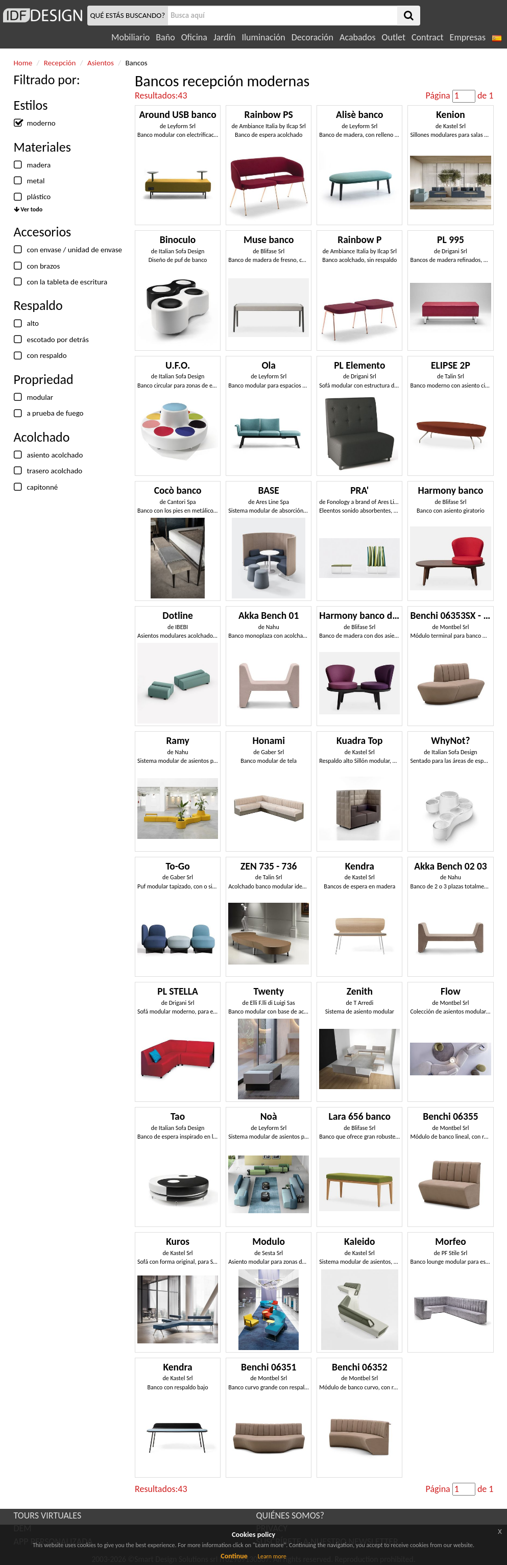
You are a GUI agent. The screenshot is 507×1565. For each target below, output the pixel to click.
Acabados (358, 37)
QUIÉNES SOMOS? (290, 1515)
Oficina (194, 37)
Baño (165, 37)
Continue (234, 1556)
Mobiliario (130, 37)
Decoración (312, 37)
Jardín (224, 37)
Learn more (272, 1556)
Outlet (393, 37)
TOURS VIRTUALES (48, 1515)
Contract (428, 37)
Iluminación (263, 37)
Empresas (468, 37)
